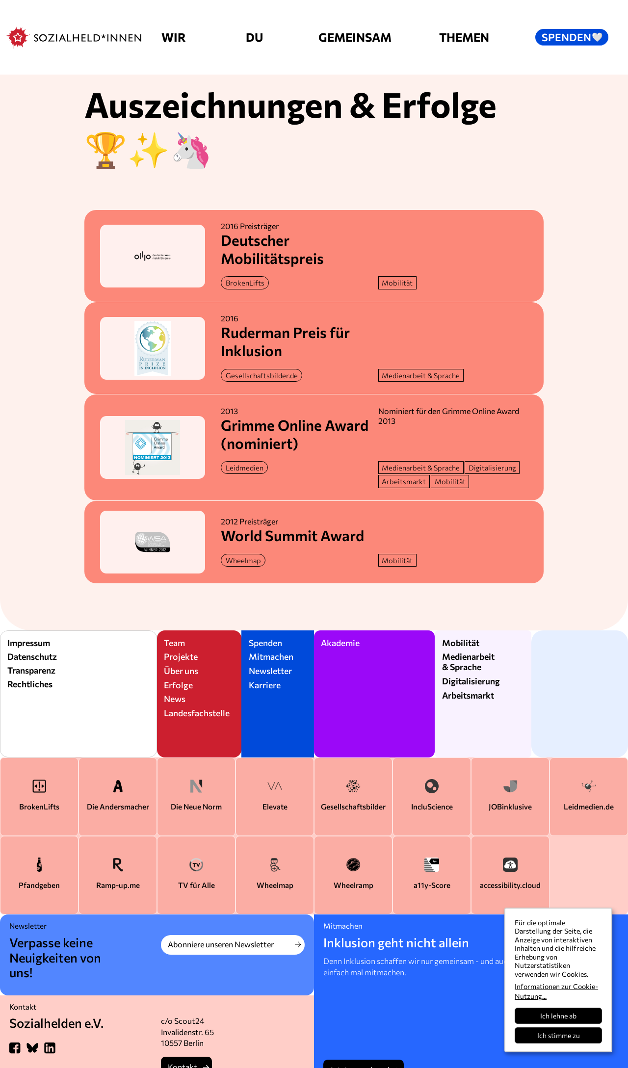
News (174, 698)
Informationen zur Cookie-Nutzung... (556, 991)
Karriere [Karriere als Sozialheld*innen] (265, 684)
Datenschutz (32, 656)
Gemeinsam (355, 37)
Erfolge (178, 684)
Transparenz (31, 670)
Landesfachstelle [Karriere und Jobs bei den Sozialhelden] (197, 712)
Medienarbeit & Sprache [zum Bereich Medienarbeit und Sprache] (468, 661)
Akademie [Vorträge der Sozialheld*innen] (340, 642)
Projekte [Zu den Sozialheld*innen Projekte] (181, 656)
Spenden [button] (572, 37)
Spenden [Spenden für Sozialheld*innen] (265, 642)
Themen (464, 37)
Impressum (28, 642)
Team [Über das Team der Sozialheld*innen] (174, 642)
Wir (173, 37)
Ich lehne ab (558, 1016)
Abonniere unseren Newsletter (221, 944)
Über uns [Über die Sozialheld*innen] (181, 670)
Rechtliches (29, 683)
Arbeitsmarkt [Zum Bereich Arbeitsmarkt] (468, 695)
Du (254, 37)
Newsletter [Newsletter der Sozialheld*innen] (270, 670)
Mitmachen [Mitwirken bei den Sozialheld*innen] (271, 656)
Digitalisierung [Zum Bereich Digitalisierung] (471, 681)
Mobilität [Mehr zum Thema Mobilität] (460, 642)
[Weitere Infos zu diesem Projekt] (245, 282)
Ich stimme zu (558, 1035)
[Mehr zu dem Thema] (397, 282)
